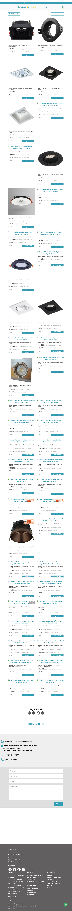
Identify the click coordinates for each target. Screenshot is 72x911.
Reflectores (31, 877)
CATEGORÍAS (14, 14)
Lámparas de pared (15, 879)
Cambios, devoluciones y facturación (22, 906)
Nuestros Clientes (15, 860)
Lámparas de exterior (35, 875)
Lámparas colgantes (16, 875)
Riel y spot (51, 879)
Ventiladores (32, 895)
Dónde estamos (14, 862)
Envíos (10, 902)
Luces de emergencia (55, 877)
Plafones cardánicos (16, 887)
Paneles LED (12, 894)
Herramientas (32, 889)
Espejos (30, 891)
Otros (49, 887)
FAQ (9, 900)
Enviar (58, 804)
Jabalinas (31, 879)
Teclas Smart (52, 881)
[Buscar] (45, 7)
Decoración (31, 893)
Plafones (11, 877)
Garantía (11, 908)
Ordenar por (57, 14)
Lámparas (50, 875)
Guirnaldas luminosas (35, 881)
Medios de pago (14, 904)
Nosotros (11, 858)
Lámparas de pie (14, 885)
